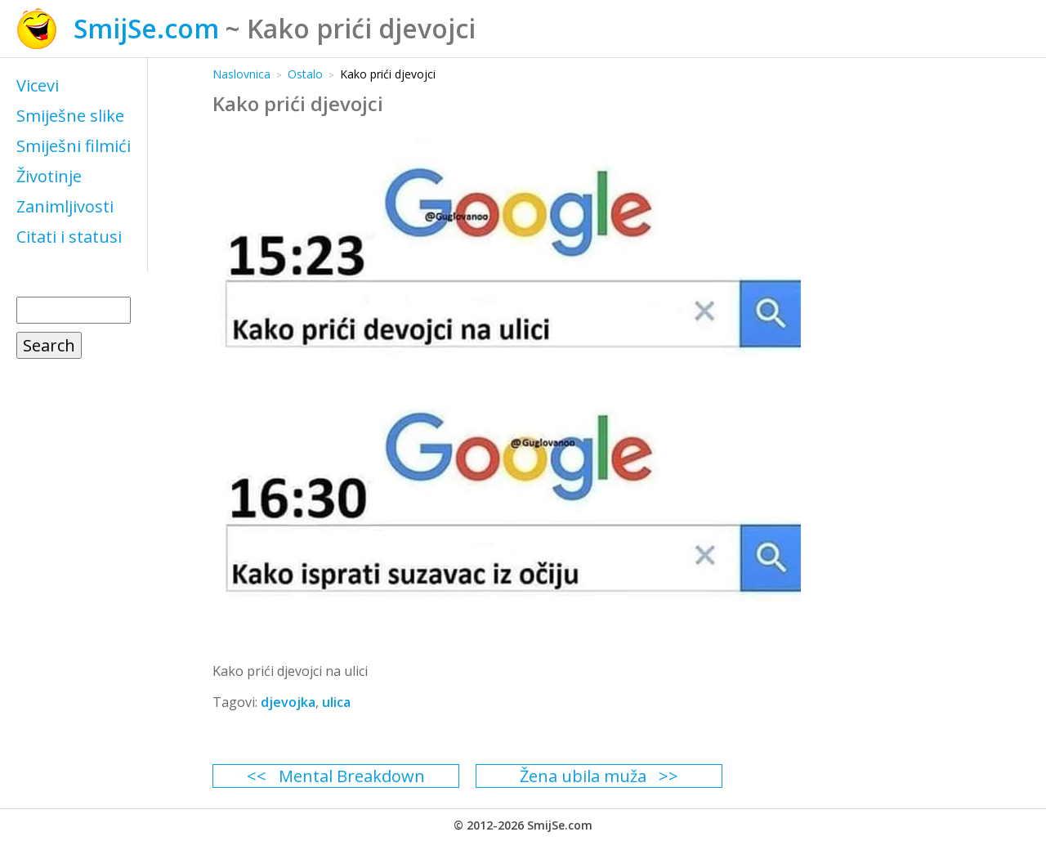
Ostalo (305, 74)
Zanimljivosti (65, 206)
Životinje (49, 176)
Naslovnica (241, 74)
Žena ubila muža (583, 776)
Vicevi (37, 85)
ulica (336, 702)
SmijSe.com (146, 28)
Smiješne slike (70, 116)
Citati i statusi (69, 237)
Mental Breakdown (352, 776)
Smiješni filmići (73, 146)
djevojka (288, 702)
